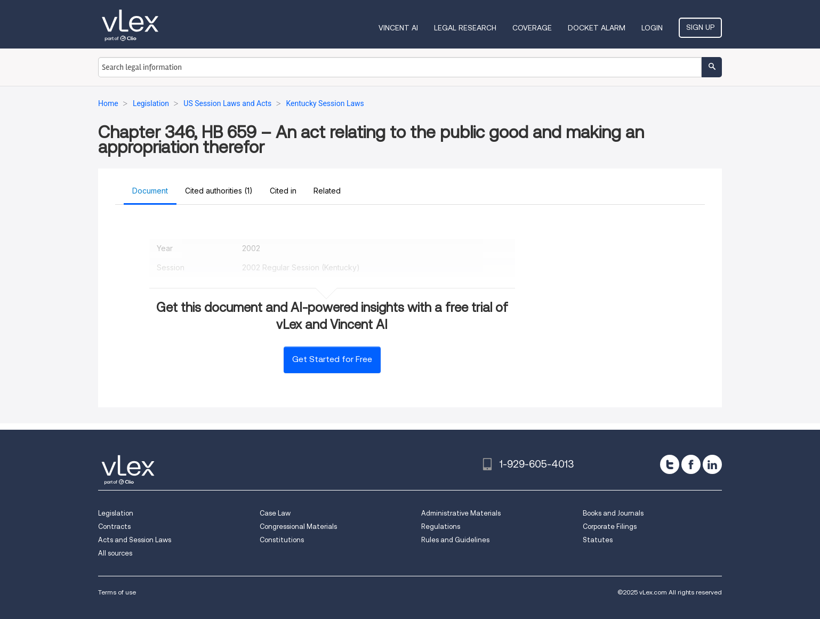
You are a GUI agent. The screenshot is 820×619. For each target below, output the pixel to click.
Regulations (440, 526)
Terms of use (117, 592)
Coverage (532, 27)
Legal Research (465, 27)
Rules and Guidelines (455, 540)
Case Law (275, 513)
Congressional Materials (298, 526)
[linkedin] (712, 464)
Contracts (114, 526)
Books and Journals (613, 513)
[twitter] (669, 464)
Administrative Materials (461, 513)
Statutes (598, 540)
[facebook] (691, 464)
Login (652, 27)
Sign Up (700, 27)
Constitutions (282, 540)
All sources (115, 553)
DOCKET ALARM (596, 27)
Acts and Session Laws (134, 540)
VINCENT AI (398, 27)
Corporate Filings (610, 526)
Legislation (115, 513)
